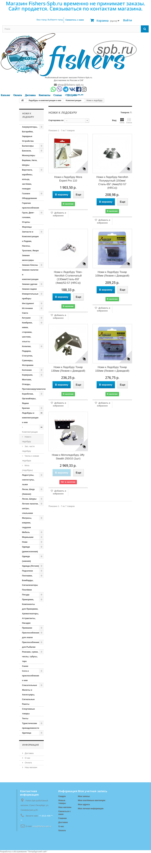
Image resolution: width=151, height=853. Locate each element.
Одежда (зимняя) (26, 558)
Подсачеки (27, 571)
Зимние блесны (30, 265)
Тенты (25, 718)
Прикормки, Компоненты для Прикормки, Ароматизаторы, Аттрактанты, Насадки (30, 611)
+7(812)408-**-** (74, 95)
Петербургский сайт (37, 851)
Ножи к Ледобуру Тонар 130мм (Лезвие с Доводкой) (68, 369)
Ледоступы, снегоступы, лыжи (28, 480)
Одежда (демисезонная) (30, 549)
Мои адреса (84, 804)
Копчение (27, 370)
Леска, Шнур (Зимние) (28, 491)
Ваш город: (50, 19)
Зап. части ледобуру (28, 448)
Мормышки (28, 537)
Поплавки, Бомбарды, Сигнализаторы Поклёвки (30, 582)
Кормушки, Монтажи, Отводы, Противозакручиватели (33, 382)
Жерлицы (27, 227)
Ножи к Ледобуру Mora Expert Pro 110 (68, 179)
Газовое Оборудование (29, 195)
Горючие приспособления (30, 205)
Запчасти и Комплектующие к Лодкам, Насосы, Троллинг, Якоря (30, 241)
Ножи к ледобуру (26, 439)
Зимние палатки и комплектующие (30, 274)
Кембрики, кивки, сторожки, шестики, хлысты (27, 332)
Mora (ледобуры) (27, 467)
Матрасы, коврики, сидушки (27, 523)
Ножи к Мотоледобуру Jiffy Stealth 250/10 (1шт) (68, 456)
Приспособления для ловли (30, 635)
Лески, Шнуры (29, 499)
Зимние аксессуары (28, 257)
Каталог (5, 95)
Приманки (27, 628)
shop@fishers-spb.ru (69, 84)
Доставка (30, 95)
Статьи (57, 95)
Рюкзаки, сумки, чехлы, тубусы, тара (30, 656)
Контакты (44, 95)
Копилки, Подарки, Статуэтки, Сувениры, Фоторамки (27, 355)
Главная (62, 818)
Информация (30, 744)
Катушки (26, 318)
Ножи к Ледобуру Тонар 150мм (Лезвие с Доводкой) (112, 369)
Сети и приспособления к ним (30, 676)
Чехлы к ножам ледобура (30, 458)
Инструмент (28, 303)
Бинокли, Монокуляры (28, 153)
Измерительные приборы (30, 296)
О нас (27, 758)
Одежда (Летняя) (30, 566)
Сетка (122, 121)
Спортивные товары (28, 711)
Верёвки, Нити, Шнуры (29, 162)
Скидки (62, 796)
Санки (25, 666)
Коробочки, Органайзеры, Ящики (29, 398)
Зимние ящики (29, 289)
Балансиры (28, 146)
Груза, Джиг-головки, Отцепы (28, 217)
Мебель (26, 532)
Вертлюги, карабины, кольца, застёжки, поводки (27, 179)
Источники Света (27, 310)
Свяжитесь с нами (74, 20)
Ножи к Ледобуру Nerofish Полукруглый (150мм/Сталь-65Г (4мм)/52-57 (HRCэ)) (112, 182)
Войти (127, 20)
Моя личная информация (90, 808)
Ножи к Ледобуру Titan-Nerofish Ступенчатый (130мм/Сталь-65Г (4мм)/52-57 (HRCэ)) (68, 277)
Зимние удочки (29, 284)
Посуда (25, 594)
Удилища (26, 733)
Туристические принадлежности (30, 725)
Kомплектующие (30, 432)
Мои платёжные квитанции (91, 800)
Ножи (24, 542)
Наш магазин (30, 767)
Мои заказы (84, 796)
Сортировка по (56, 120)
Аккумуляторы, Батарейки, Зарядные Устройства (30, 134)
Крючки (26, 408)
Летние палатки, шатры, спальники (30, 508)
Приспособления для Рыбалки (30, 644)
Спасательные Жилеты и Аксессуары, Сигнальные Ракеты (29, 694)
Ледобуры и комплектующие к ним (30, 418)
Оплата (17, 95)
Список (129, 121)
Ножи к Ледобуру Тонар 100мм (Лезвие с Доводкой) (112, 274)
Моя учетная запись (92, 791)
